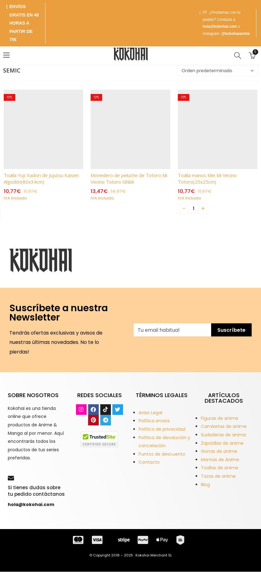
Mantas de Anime (220, 460)
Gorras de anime (219, 451)
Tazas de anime (218, 476)
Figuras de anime (219, 418)
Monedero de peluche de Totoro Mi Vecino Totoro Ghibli (129, 178)
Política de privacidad (162, 429)
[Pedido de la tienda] (217, 70)
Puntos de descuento (162, 454)
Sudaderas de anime (223, 435)
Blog (205, 484)
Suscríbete (231, 330)
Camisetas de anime (224, 426)
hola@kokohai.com (220, 26)
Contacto (149, 462)
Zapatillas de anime (222, 443)
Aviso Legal (150, 413)
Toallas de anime (219, 468)
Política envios (154, 421)
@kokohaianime (235, 33)
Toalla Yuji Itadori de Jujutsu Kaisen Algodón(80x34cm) (41, 178)
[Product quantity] (193, 208)
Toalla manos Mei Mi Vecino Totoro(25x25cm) (207, 178)
